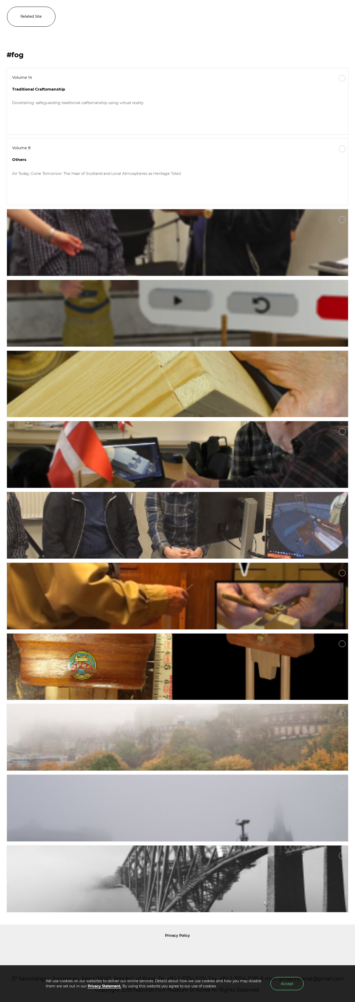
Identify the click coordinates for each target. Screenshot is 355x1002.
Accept (287, 984)
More (342, 78)
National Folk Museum (118, 951)
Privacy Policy (177, 935)
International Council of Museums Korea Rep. (252, 951)
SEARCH (327, 16)
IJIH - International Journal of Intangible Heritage (188, 17)
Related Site (31, 16)
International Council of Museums (191, 951)
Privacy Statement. (104, 986)
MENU (343, 16)
